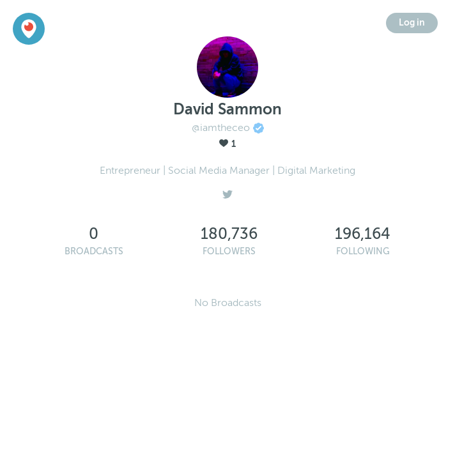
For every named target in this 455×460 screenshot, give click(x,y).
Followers (229, 251)
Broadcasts (94, 251)
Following (363, 251)
